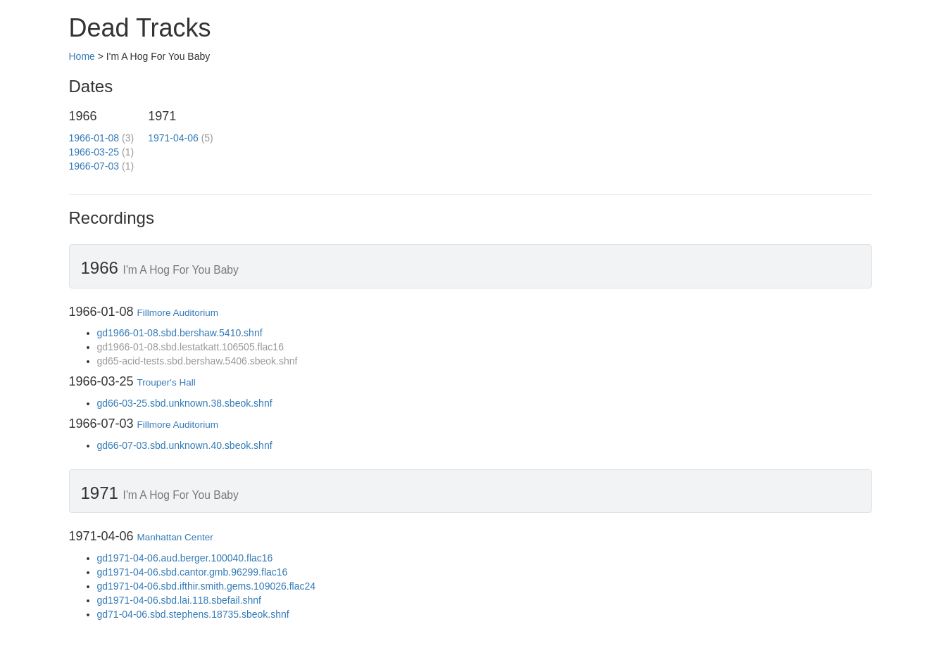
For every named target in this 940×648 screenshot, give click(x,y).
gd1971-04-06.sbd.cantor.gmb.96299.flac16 (192, 572)
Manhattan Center (175, 537)
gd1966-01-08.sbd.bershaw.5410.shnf (180, 332)
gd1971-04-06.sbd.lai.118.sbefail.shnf (179, 600)
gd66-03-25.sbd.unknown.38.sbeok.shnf (184, 403)
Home (82, 56)
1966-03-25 (94, 152)
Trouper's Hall (166, 382)
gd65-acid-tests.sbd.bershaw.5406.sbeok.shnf (197, 361)
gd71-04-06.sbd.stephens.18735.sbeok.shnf (193, 614)
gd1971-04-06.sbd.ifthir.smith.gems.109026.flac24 (206, 586)
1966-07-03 (94, 166)
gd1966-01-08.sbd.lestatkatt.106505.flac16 (190, 346)
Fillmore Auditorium (178, 312)
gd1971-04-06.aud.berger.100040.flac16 (185, 558)
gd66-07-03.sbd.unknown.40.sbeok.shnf (184, 445)
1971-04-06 (173, 138)
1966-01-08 (94, 138)
